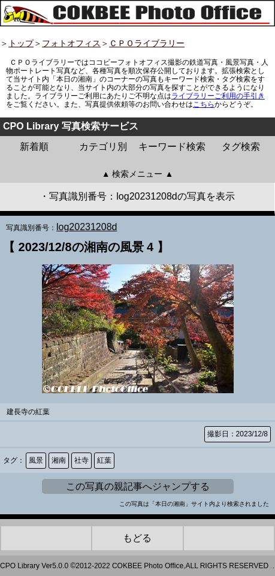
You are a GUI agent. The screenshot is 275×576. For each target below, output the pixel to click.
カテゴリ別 (103, 146)
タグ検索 (241, 146)
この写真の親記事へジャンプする (138, 486)
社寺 (81, 460)
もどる (137, 538)
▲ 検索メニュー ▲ (138, 174)
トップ (21, 43)
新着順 (34, 146)
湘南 (59, 460)
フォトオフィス (71, 43)
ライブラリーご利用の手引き (218, 96)
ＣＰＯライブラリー (147, 43)
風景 (36, 460)
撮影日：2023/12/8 (237, 434)
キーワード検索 (172, 146)
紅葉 (104, 460)
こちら (203, 104)
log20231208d (86, 227)
